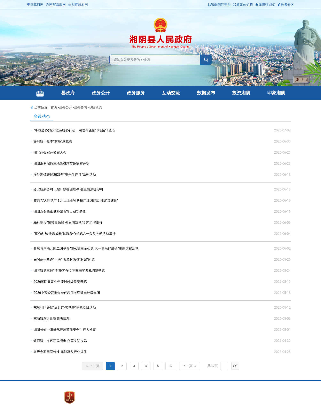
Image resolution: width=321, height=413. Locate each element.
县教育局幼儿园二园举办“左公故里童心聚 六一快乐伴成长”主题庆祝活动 (85, 248)
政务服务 (136, 92)
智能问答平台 (219, 5)
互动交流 (171, 92)
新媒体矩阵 (243, 5)
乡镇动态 (95, 107)
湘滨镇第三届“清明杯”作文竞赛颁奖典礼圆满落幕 (69, 271)
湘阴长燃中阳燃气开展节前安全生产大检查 (64, 330)
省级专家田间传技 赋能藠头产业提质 (60, 352)
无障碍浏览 (265, 5)
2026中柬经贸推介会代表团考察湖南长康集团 (66, 293)
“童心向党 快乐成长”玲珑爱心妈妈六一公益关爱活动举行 (74, 234)
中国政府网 (35, 4)
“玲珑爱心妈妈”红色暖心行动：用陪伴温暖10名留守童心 (74, 130)
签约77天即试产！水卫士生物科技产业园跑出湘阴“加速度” (75, 200)
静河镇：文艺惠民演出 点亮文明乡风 (60, 341)
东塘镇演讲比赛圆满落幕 (51, 319)
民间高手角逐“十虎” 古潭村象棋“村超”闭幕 (64, 259)
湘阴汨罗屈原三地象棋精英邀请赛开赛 (61, 163)
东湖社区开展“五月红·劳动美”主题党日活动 (64, 307)
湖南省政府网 (56, 4)
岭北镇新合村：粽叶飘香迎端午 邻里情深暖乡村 (68, 189)
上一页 (92, 366)
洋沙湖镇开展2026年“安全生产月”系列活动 (64, 175)
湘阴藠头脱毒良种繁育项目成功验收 (59, 211)
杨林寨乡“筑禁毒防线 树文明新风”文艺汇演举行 (67, 223)
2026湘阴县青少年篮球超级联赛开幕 (60, 282)
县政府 (68, 92)
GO (235, 366)
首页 (54, 107)
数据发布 (206, 92)
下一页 (190, 366)
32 (171, 366)
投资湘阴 (241, 92)
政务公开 (101, 92)
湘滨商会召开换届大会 (49, 152)
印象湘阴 (276, 92)
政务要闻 (80, 107)
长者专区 (285, 5)
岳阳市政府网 (78, 4)
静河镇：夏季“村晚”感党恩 (52, 141)
